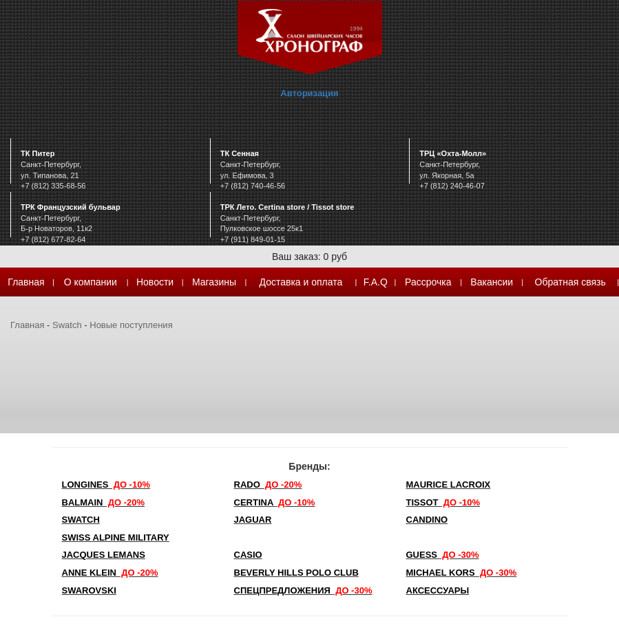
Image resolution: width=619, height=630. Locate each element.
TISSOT (443, 502)
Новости (155, 281)
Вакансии (491, 281)
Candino (427, 519)
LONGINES (106, 484)
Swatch (67, 325)
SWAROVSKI (89, 590)
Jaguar (253, 519)
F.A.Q (376, 281)
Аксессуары (438, 590)
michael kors (461, 572)
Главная (26, 281)
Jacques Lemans (103, 555)
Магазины (214, 281)
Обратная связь (570, 281)
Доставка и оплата (301, 281)
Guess (442, 555)
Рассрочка (428, 281)
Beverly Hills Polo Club (296, 572)
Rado (268, 484)
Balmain (103, 502)
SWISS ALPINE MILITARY (115, 537)
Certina (274, 502)
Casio (248, 555)
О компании (90, 281)
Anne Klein (110, 572)
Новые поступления (131, 325)
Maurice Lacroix (448, 484)
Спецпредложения (303, 590)
